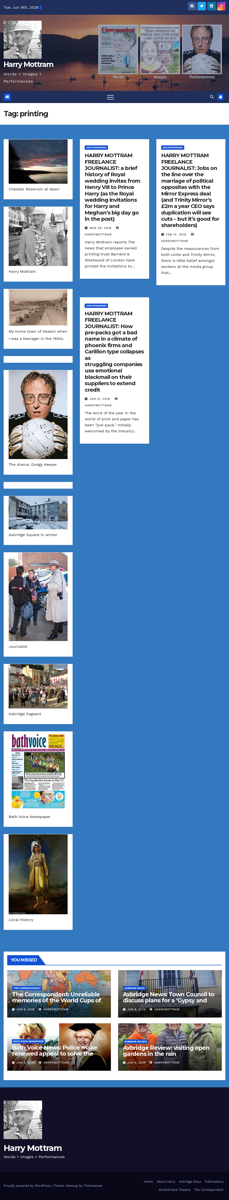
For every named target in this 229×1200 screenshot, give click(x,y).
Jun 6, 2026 (136, 1062)
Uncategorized (96, 147)
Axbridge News (134, 988)
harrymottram (54, 1009)
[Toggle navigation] (110, 97)
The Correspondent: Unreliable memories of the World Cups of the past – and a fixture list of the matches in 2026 (58, 1003)
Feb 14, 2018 (176, 234)
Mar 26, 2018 (100, 228)
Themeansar (93, 1185)
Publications (214, 1181)
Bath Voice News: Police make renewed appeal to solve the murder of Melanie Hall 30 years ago (57, 1056)
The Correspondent (27, 988)
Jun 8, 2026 (136, 1009)
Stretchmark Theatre (174, 1190)
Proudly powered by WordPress (28, 1185)
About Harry (166, 1181)
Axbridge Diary (190, 1181)
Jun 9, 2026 (26, 1009)
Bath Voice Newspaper (28, 1041)
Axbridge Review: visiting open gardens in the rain (166, 1050)
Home (148, 1181)
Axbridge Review (135, 1041)
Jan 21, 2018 (99, 399)
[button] (212, 97)
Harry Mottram (28, 64)
